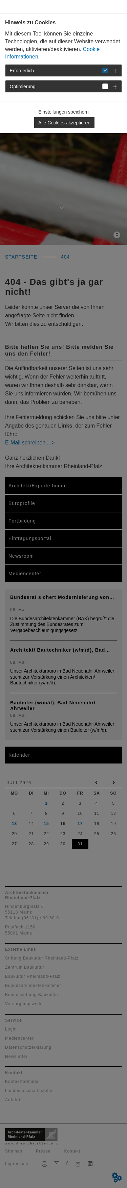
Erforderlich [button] (22, 70)
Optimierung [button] (23, 86)
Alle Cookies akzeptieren (64, 122)
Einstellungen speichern (63, 112)
